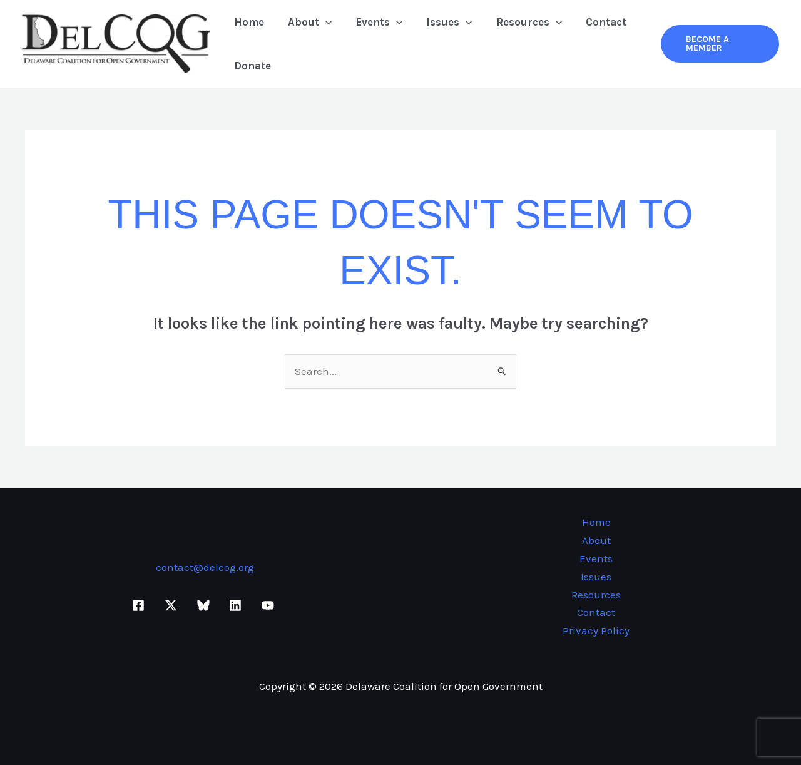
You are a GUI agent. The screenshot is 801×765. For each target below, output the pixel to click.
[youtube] (269, 605)
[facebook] (140, 605)
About (306, 22)
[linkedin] (237, 605)
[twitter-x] (172, 605)
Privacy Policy (596, 630)
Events (372, 22)
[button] (321, 22)
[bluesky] (205, 605)
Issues (440, 22)
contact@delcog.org (205, 567)
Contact (592, 22)
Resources (518, 22)
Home (248, 22)
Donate (251, 65)
